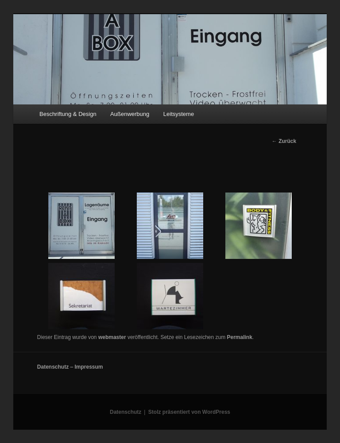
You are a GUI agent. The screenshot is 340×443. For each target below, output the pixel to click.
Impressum (88, 367)
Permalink (239, 337)
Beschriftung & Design (68, 114)
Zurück (284, 141)
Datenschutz (53, 367)
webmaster (112, 337)
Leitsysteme (178, 114)
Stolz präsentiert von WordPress (189, 412)
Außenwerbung (129, 114)
